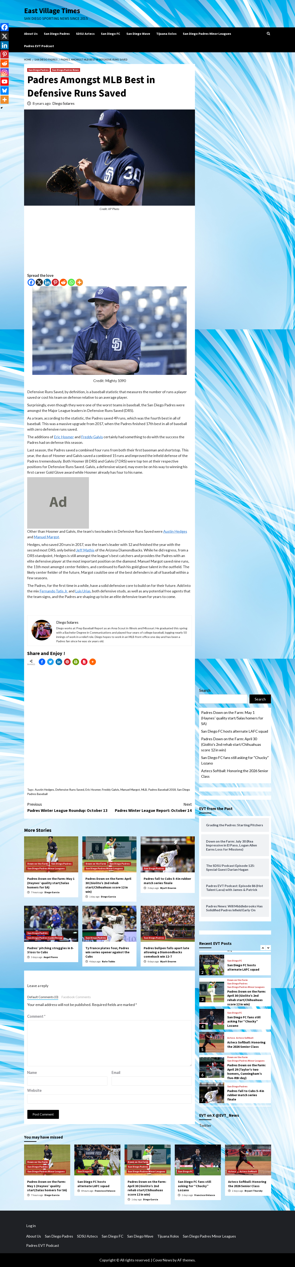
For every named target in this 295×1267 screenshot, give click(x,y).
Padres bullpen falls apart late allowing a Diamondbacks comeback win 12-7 (166, 952)
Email (116, 1072)
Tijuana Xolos (166, 33)
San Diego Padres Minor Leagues (207, 33)
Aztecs (231, 1038)
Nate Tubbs (108, 961)
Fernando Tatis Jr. (54, 591)
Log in (31, 1225)
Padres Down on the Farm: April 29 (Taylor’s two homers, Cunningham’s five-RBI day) (246, 1071)
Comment (36, 1016)
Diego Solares (63, 103)
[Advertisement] (109, 244)
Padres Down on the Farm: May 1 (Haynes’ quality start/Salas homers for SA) (51, 883)
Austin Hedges (175, 531)
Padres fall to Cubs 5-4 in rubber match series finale (167, 881)
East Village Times (52, 10)
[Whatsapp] (71, 282)
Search (205, 690)
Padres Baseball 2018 (162, 789)
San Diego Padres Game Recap (44, 937)
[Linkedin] (47, 282)
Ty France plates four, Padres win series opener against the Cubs (107, 952)
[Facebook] (31, 282)
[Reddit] (63, 282)
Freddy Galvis (92, 437)
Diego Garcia (51, 892)
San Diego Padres (57, 33)
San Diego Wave (138, 33)
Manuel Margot (46, 537)
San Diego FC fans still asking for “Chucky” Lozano (235, 760)
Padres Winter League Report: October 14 (151, 807)
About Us (31, 33)
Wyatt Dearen (168, 887)
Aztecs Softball (244, 1038)
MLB (144, 789)
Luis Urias (83, 591)
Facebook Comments (76, 997)
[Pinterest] (55, 282)
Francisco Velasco (105, 1190)
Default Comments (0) (42, 997)
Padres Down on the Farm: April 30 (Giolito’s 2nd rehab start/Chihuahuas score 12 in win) (108, 885)
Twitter (205, 1125)
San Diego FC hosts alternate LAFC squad (234, 731)
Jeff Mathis (85, 550)
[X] (39, 282)
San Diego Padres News (65, 69)
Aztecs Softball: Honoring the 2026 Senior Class (234, 773)
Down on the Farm (37, 863)
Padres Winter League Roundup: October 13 (68, 807)
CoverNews (162, 1260)
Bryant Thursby (253, 1190)
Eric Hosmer (64, 437)
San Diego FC (110, 33)
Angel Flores (51, 957)
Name (32, 1072)
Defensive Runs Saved (69, 789)
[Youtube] (4, 81)
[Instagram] (4, 72)
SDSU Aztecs (85, 33)
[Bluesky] (4, 90)
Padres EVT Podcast (39, 46)
